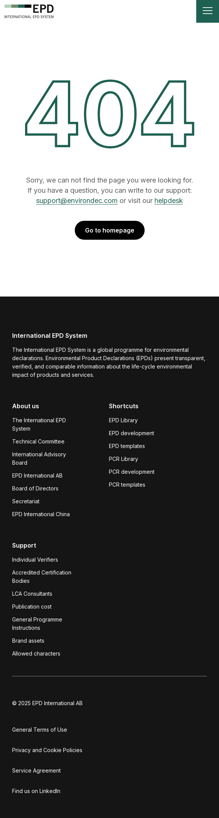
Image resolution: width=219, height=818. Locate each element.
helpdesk (168, 200)
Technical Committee (38, 441)
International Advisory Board (39, 458)
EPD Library (123, 420)
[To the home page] (29, 11)
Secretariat (25, 501)
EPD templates (127, 446)
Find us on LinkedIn (36, 791)
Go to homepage (109, 230)
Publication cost (32, 606)
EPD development (131, 433)
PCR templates (127, 484)
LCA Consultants (32, 593)
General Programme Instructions (37, 623)
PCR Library (123, 459)
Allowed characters (36, 653)
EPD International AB (37, 475)
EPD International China (41, 514)
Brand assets (28, 640)
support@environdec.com (77, 200)
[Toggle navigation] (207, 11)
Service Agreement (36, 770)
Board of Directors (35, 488)
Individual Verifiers (35, 559)
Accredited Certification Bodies (41, 576)
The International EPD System (39, 424)
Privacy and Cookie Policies (47, 750)
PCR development (131, 471)
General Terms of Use (39, 729)
